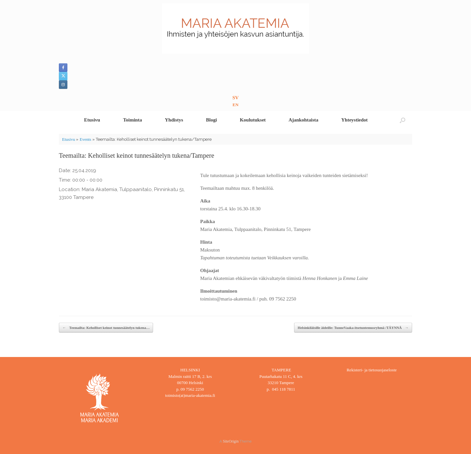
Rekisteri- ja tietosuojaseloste (372, 369)
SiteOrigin (231, 441)
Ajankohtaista (303, 119)
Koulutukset (253, 119)
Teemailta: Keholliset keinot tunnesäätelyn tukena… (105, 328)
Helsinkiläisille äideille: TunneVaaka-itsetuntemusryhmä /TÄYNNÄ (353, 328)
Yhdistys (174, 119)
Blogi (211, 119)
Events (85, 139)
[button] (402, 120)
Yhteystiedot (354, 119)
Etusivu (92, 119)
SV (235, 97)
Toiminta (132, 119)
